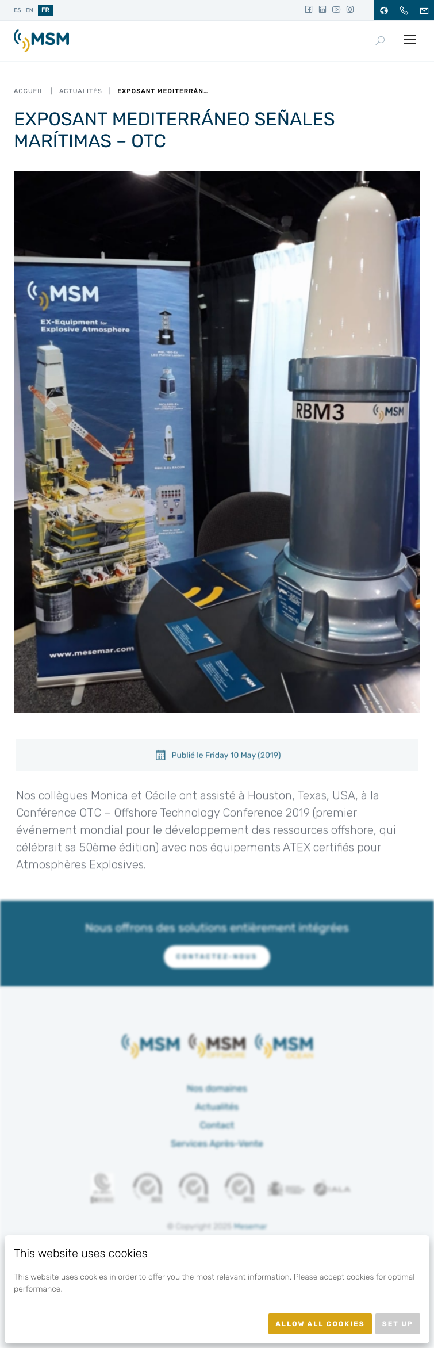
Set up (397, 1324)
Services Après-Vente (217, 1143)
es (17, 10)
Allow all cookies (320, 1324)
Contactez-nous (217, 956)
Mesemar (250, 1226)
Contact (217, 1125)
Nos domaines (217, 1088)
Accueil (29, 91)
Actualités (80, 91)
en (29, 10)
